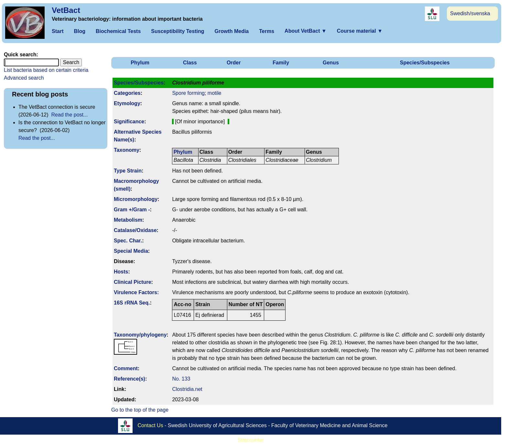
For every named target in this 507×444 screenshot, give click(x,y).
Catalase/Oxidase (135, 230)
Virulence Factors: (136, 292)
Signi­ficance (129, 121)
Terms (266, 31)
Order (234, 62)
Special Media (131, 251)
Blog (79, 31)
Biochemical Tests (118, 31)
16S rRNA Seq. (132, 302)
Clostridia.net (187, 389)
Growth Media (231, 31)
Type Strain (128, 170)
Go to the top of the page (139, 410)
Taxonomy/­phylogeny (140, 335)
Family (281, 62)
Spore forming (188, 93)
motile (214, 93)
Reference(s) (129, 379)
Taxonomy (126, 150)
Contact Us (150, 425)
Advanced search (24, 78)
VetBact (66, 10)
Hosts (121, 271)
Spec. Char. (128, 240)
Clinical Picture (132, 282)
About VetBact (306, 31)
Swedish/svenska (470, 13)
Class (190, 62)
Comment (126, 368)
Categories (127, 93)
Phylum (140, 62)
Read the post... (69, 114)
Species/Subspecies (425, 62)
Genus (331, 62)
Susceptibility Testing (177, 31)
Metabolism (128, 220)
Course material (360, 31)
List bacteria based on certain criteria (46, 70)
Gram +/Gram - (132, 209)
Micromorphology (135, 199)
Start (57, 31)
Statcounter (250, 440)
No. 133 (181, 379)
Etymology (127, 103)
